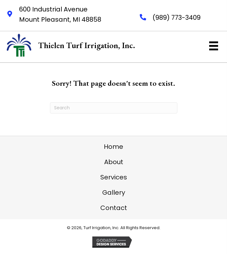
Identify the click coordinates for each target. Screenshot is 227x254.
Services (113, 177)
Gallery (113, 192)
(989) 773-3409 (177, 17)
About (113, 161)
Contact (113, 207)
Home (113, 146)
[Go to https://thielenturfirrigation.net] (70, 45)
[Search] (113, 107)
